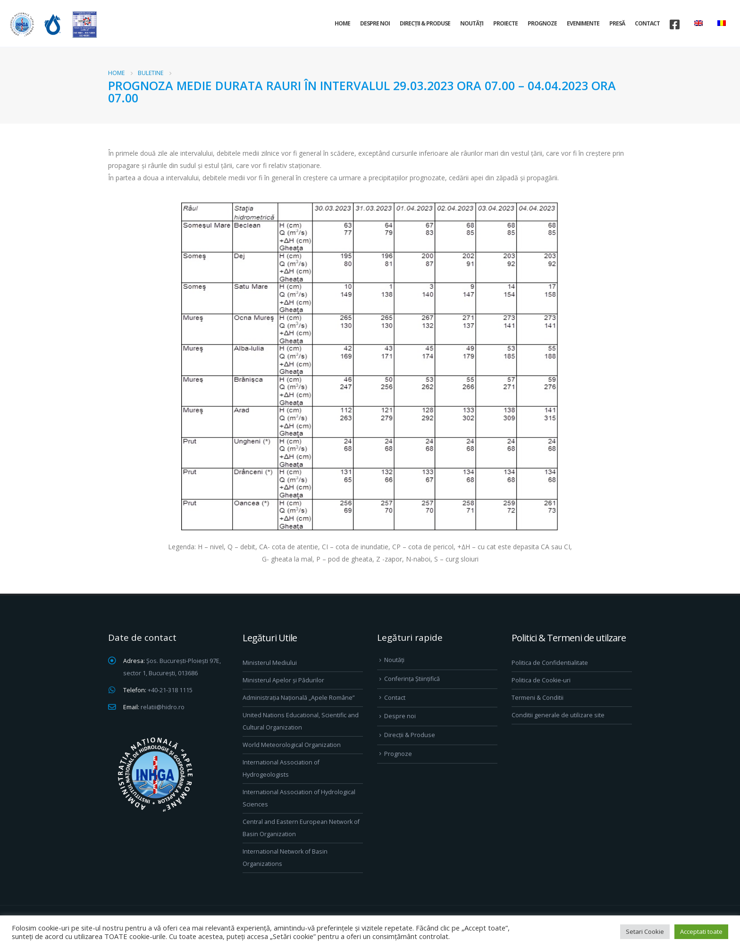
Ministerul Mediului (270, 663)
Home (342, 23)
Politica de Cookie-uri (541, 680)
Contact (647, 23)
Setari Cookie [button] (645, 931)
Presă (617, 23)
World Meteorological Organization (292, 745)
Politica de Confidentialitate (550, 663)
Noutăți (471, 23)
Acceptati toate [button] (701, 931)
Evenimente (583, 23)
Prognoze (542, 23)
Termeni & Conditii (537, 698)
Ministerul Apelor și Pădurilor (283, 680)
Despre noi (375, 23)
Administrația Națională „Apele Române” (298, 698)
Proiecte (505, 23)
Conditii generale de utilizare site (558, 715)
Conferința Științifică (412, 679)
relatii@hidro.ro (163, 707)
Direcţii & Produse (425, 23)
